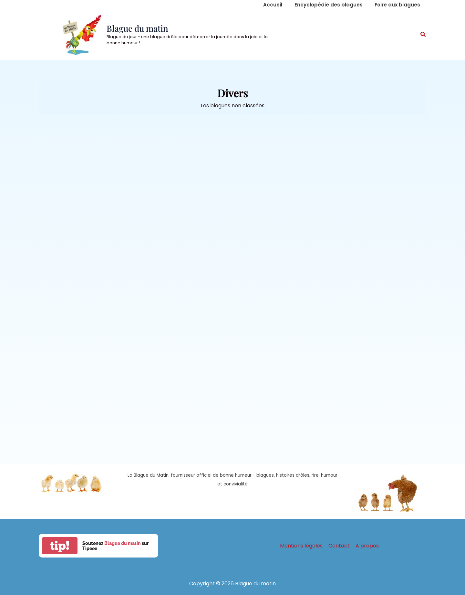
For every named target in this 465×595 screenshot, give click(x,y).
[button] (423, 34)
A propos (366, 545)
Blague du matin (137, 28)
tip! (59, 545)
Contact (339, 545)
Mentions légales (302, 545)
